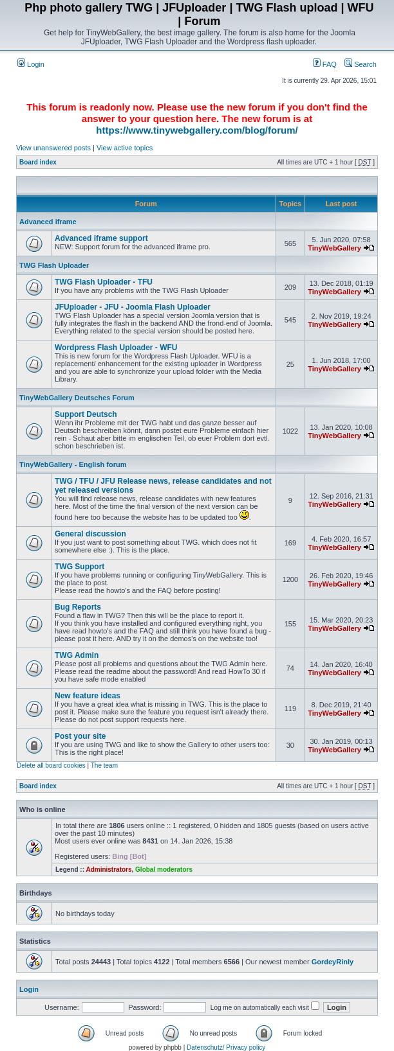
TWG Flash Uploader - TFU (104, 282)
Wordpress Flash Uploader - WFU (116, 347)
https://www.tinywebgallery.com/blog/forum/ (196, 130)
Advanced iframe (48, 221)
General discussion (90, 533)
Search (360, 64)
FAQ (325, 64)
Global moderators (163, 869)
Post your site (80, 736)
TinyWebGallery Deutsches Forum (77, 398)
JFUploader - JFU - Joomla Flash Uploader (133, 307)
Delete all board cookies (51, 765)
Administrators (108, 869)
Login (30, 64)
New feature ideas (87, 695)
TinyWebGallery (334, 248)
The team (104, 765)
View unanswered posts (53, 148)
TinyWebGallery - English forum (72, 464)
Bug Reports (78, 607)
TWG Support (79, 566)
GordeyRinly (332, 962)
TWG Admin (76, 655)
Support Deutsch (86, 414)
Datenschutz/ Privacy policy (226, 1047)
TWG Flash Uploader (54, 265)
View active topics (125, 148)
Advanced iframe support (101, 238)
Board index (38, 162)
